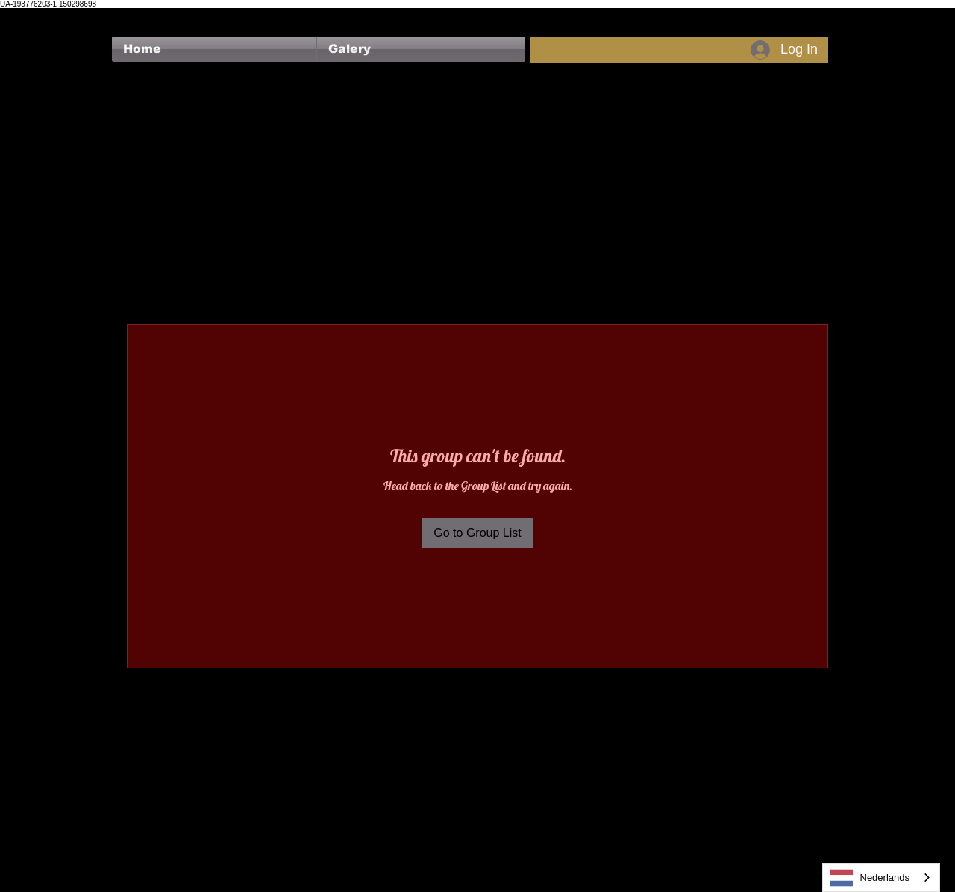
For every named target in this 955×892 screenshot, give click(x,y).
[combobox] (881, 877)
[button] (421, 49)
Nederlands (870, 878)
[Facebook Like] (140, 15)
